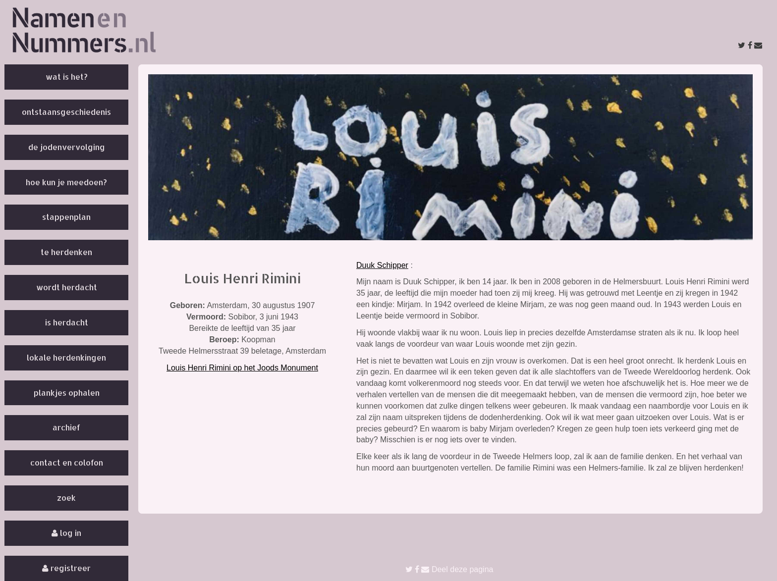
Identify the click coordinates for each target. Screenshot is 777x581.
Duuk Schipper (382, 265)
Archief (66, 427)
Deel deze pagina (449, 569)
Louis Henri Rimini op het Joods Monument (242, 368)
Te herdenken (66, 252)
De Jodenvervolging (66, 147)
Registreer (66, 568)
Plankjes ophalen (67, 392)
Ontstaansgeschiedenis (66, 111)
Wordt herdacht (66, 287)
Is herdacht (66, 322)
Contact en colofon (66, 462)
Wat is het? (67, 76)
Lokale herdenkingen (66, 357)
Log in (66, 533)
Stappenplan (66, 216)
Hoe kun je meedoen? (66, 182)
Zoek (66, 497)
